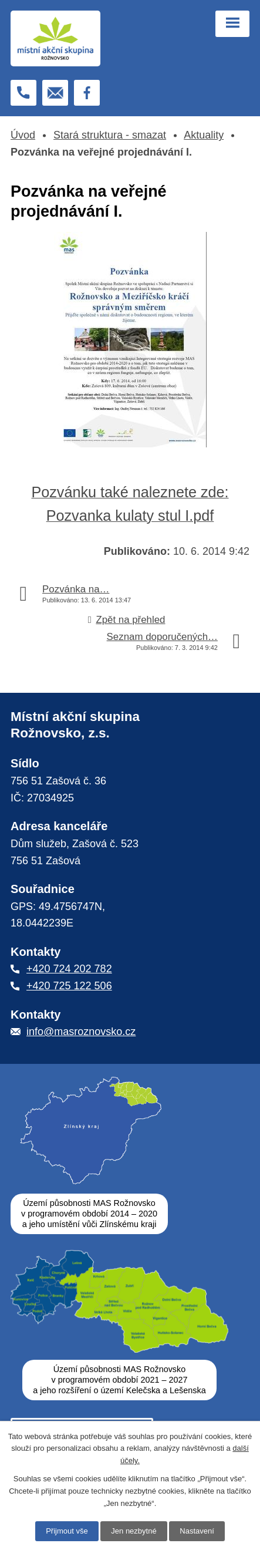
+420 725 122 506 (69, 986)
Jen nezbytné (133, 1531)
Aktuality (204, 135)
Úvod (23, 135)
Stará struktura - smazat (109, 135)
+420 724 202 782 (69, 969)
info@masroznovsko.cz (81, 1031)
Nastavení (197, 1531)
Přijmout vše (67, 1531)
